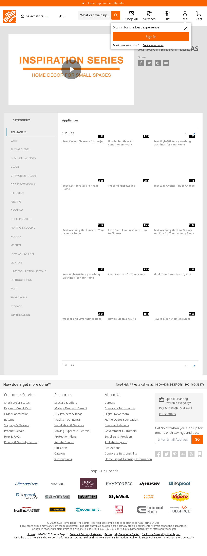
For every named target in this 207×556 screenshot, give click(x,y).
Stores (31, 534)
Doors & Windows (23, 184)
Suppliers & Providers (119, 436)
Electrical (17, 193)
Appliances (18, 132)
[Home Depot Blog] (183, 454)
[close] (186, 28)
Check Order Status (17, 402)
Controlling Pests (23, 158)
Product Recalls (14, 431)
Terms (108, 534)
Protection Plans (65, 436)
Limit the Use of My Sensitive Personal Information (43, 537)
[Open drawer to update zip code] (66, 16)
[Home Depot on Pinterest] (175, 454)
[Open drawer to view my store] (37, 16)
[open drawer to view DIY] (167, 16)
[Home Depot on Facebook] (158, 454)
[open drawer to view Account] (184, 16)
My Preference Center (127, 534)
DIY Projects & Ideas (24, 175)
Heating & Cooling (23, 227)
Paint (14, 288)
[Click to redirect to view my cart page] (199, 16)
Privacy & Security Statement (86, 534)
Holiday (16, 236)
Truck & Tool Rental (67, 419)
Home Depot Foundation (121, 419)
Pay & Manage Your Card (175, 408)
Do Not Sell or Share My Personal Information (101, 537)
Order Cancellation (16, 414)
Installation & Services (69, 425)
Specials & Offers (65, 402)
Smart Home (19, 297)
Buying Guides (20, 149)
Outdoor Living (21, 280)
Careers (110, 402)
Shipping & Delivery (16, 425)
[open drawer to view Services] (149, 16)
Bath (14, 140)
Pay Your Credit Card (17, 408)
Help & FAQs (12, 436)
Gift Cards (61, 448)
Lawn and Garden (22, 254)
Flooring (17, 210)
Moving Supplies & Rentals (71, 431)
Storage (16, 306)
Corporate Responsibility (121, 453)
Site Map (169, 537)
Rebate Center (64, 442)
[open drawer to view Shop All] (131, 16)
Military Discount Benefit (70, 408)
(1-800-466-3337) (179, 384)
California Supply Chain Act (145, 537)
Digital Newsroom (117, 414)
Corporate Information (120, 408)
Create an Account (153, 45)
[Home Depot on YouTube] (191, 454)
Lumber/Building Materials (28, 271)
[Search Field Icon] (115, 15)
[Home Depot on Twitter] (166, 454)
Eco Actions (112, 448)
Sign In (151, 36)
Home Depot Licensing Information (128, 459)
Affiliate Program (116, 442)
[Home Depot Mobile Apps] (199, 454)
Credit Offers (167, 414)
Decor (15, 166)
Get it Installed (21, 219)
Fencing (16, 201)
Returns (9, 419)
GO (197, 439)
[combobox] (95, 15)
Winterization (20, 315)
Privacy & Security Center (20, 442)
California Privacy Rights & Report (161, 534)
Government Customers (121, 431)
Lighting (16, 262)
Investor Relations (117, 425)
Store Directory (185, 537)
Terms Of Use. (151, 523)
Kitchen (16, 245)
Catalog (59, 453)
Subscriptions (63, 459)
